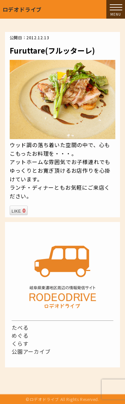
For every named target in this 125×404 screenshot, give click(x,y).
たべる (20, 327)
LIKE (19, 210)
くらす (20, 343)
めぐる (20, 335)
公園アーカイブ (31, 351)
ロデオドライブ (22, 9)
